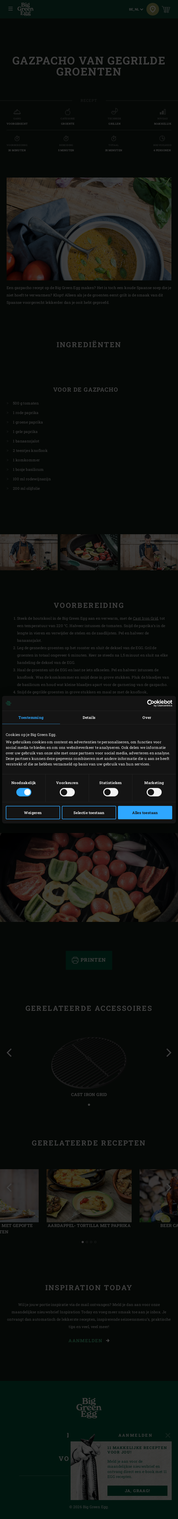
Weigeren (33, 812)
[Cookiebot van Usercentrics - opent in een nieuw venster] (149, 703)
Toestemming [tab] (30, 717)
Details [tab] (89, 717)
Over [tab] (146, 717)
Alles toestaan (145, 812)
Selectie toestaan (89, 812)
